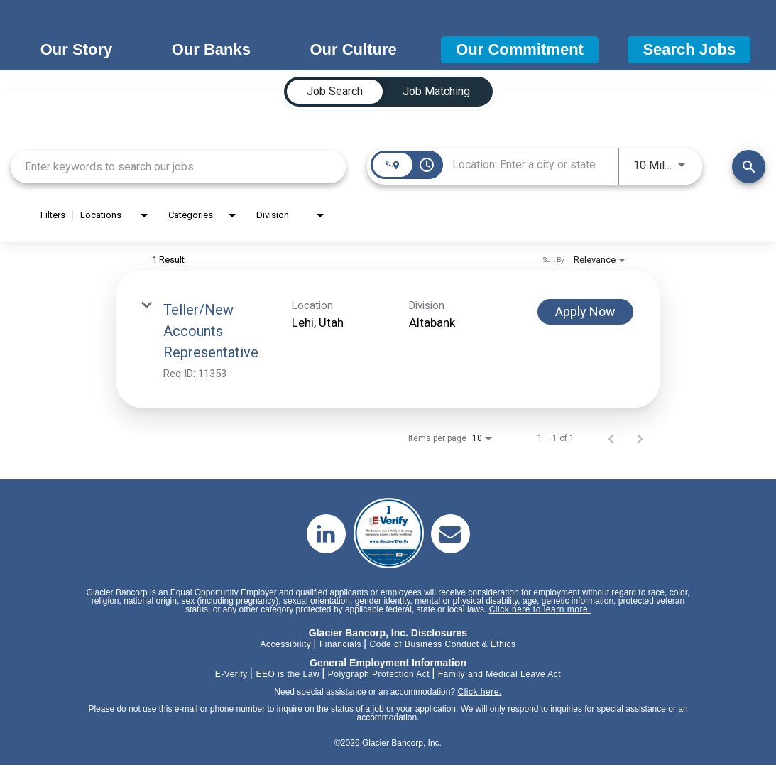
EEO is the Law (287, 674)
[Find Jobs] (748, 166)
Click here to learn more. (540, 609)
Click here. (479, 692)
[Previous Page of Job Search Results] (611, 438)
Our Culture (353, 49)
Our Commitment (520, 49)
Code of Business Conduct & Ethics (443, 644)
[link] (388, 339)
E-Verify (231, 674)
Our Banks (211, 49)
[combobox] (178, 166)
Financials (340, 644)
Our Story (76, 49)
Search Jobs (689, 49)
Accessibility (285, 644)
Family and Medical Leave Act (499, 674)
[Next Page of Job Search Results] (639, 438)
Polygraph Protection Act (379, 674)
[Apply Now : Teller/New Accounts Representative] (585, 312)
